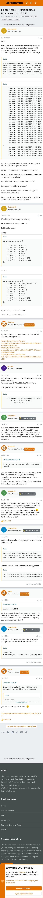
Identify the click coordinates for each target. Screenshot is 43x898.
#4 (41, 375)
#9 (41, 600)
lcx (36, 17)
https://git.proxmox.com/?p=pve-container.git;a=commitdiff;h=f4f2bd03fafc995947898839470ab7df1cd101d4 (21, 343)
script (4, 19)
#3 (41, 331)
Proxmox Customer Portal (11, 825)
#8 (41, 537)
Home (3, 806)
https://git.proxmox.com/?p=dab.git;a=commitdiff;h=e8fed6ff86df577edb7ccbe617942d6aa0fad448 (21, 350)
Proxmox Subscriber (28, 418)
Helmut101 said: (8, 604)
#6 (41, 455)
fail (32, 17)
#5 (41, 425)
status (10, 19)
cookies (22, 872)
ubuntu (16, 19)
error (27, 17)
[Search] (39, 2)
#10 (40, 636)
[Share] (37, 38)
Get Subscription (7, 810)
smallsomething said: (10, 459)
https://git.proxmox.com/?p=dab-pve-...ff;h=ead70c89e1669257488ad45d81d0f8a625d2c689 (21, 356)
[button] (3, 3)
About (3, 830)
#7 (41, 500)
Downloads (5, 820)
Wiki (2, 815)
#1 (41, 38)
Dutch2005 (6, 17)
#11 (40, 678)
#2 (41, 216)
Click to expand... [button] (21, 702)
